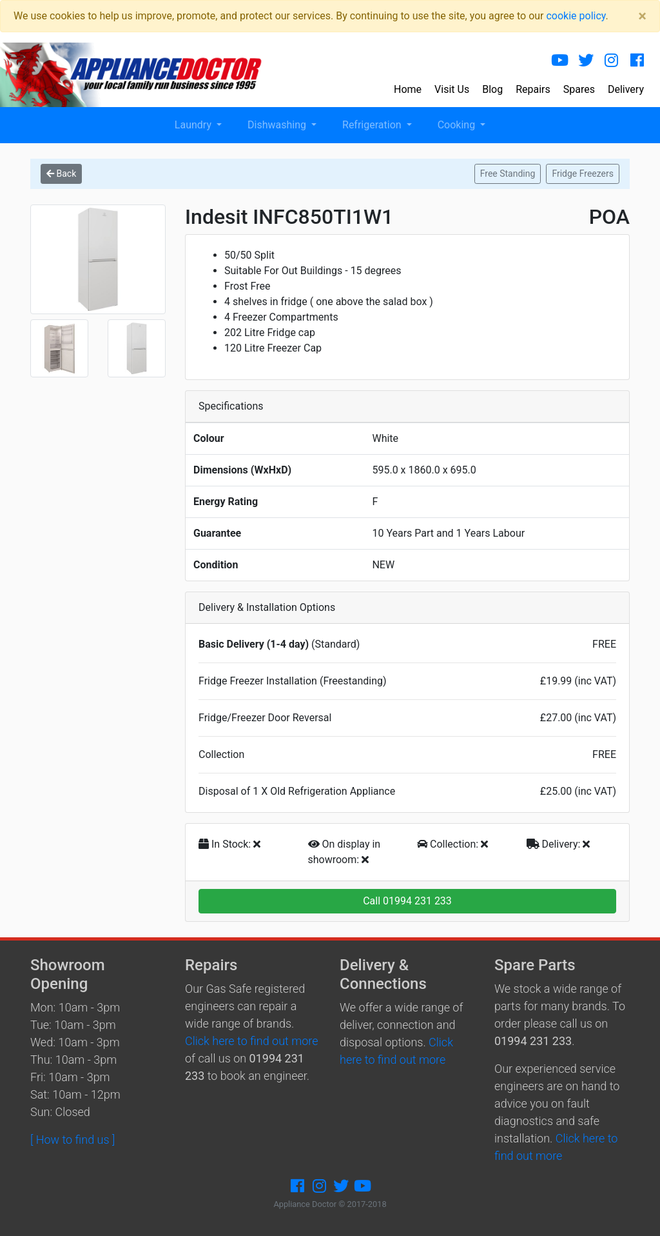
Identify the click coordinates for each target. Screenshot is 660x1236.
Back (61, 173)
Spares (579, 89)
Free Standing (508, 173)
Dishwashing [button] (278, 125)
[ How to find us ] (72, 1139)
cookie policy (575, 16)
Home (408, 89)
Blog (492, 89)
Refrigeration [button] (373, 125)
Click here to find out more (251, 1041)
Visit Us (451, 89)
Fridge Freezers (583, 173)
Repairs (533, 89)
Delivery (626, 89)
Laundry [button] (194, 125)
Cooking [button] (458, 125)
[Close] (642, 16)
